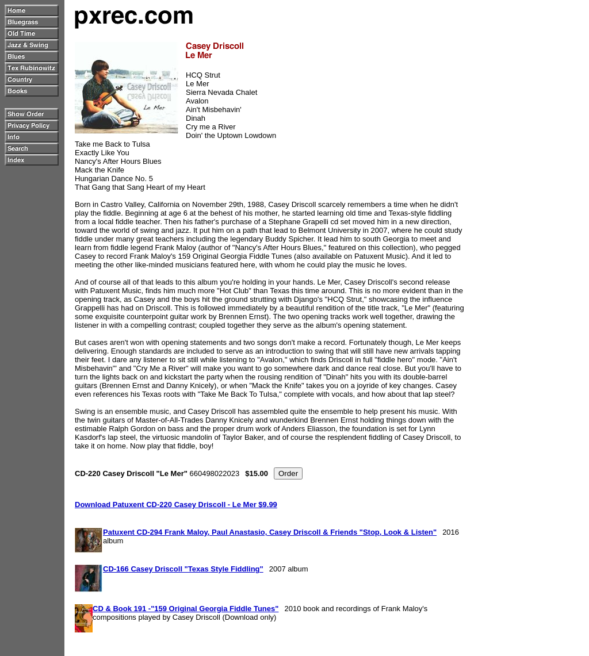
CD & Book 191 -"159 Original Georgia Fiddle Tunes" (185, 608)
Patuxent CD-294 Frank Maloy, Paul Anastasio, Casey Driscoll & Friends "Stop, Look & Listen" (270, 532)
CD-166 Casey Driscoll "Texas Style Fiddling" (183, 569)
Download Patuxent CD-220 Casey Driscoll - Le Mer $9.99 (176, 504)
